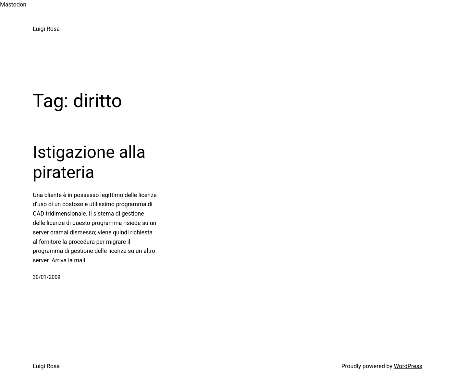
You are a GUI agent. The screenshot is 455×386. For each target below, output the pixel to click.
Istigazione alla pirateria (89, 162)
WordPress (408, 366)
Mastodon (13, 4)
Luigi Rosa (46, 28)
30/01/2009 (46, 277)
